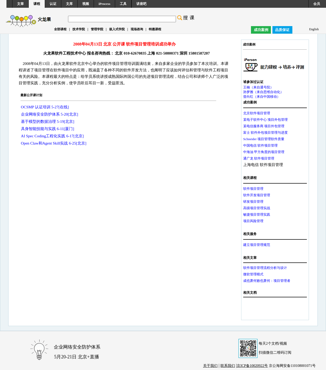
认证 (53, 4)
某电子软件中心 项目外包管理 (265, 120)
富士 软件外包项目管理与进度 (265, 132)
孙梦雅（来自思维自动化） (263, 92)
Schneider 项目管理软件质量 (263, 139)
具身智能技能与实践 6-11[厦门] (47, 129)
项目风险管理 (253, 221)
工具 (123, 4)
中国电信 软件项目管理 (260, 145)
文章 (20, 4)
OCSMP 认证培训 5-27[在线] (45, 107)
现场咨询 (137, 29)
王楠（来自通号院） (258, 87)
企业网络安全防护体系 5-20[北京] (49, 114)
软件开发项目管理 (256, 195)
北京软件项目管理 (256, 113)
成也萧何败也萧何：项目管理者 (266, 281)
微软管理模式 (253, 274)
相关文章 (250, 258)
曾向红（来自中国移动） (261, 97)
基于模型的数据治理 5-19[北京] (47, 121)
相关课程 (250, 178)
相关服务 (250, 234)
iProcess (104, 4)
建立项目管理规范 (256, 245)
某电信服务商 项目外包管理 (263, 126)
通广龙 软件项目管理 (258, 158)
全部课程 (60, 29)
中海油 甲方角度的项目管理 (263, 152)
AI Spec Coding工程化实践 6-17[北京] (52, 136)
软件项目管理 (253, 189)
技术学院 (78, 29)
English (314, 29)
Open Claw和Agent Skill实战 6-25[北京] (53, 143)
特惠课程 (155, 29)
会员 (316, 4)
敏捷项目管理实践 (256, 214)
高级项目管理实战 (256, 208)
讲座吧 (141, 4)
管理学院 (97, 29)
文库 (69, 4)
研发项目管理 (253, 201)
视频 (85, 4)
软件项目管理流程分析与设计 (265, 268)
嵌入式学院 (117, 29)
